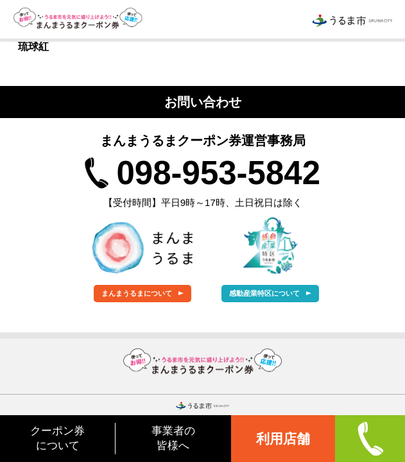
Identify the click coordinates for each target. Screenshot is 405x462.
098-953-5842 (218, 173)
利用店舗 (283, 438)
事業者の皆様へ (173, 438)
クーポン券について (57, 438)
